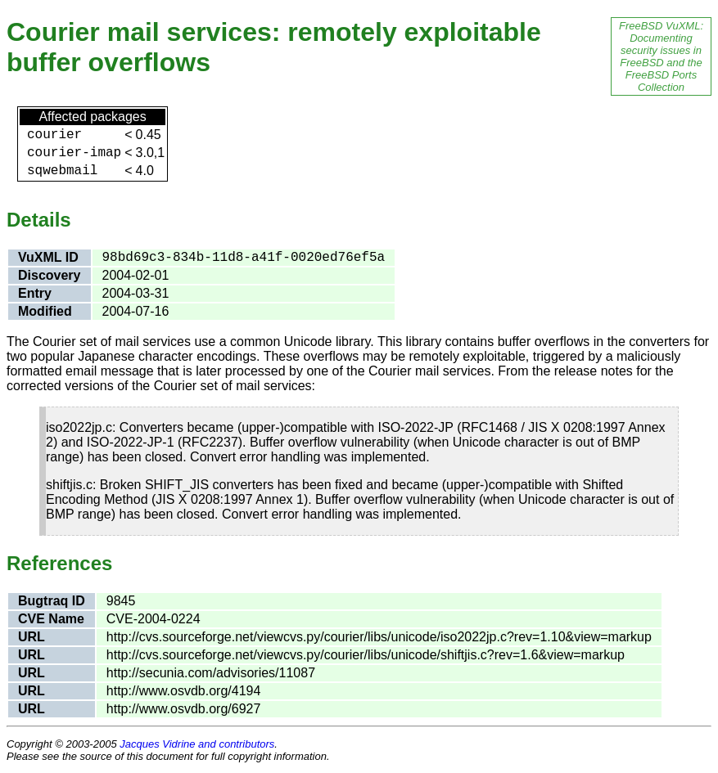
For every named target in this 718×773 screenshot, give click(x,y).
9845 (121, 601)
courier (54, 135)
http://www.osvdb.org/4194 (183, 691)
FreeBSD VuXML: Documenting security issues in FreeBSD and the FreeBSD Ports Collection (661, 56)
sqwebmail (62, 171)
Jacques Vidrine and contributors (197, 744)
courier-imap (74, 153)
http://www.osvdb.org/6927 (183, 709)
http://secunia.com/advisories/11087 (210, 673)
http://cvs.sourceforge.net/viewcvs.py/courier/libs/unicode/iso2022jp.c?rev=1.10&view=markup (379, 637)
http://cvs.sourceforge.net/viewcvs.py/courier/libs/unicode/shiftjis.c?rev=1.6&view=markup (365, 655)
